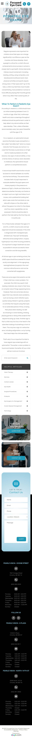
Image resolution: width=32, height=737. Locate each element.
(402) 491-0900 (16, 692)
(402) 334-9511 (16, 644)
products (7, 396)
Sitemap (16, 731)
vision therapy (8, 372)
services (6, 377)
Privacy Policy (23, 729)
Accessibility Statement (11, 729)
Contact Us (16, 458)
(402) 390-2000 (16, 584)
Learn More (16, 431)
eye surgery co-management (13, 401)
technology (7, 410)
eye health (7, 386)
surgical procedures (10, 391)
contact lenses (9, 382)
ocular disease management (13, 406)
